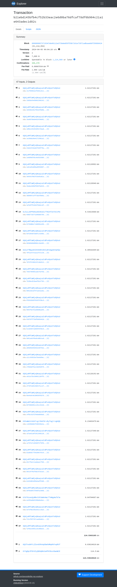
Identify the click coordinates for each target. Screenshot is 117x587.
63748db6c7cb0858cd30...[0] (37, 224)
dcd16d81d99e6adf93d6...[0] (37, 481)
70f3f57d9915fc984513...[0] (37, 262)
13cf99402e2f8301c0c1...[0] (37, 91)
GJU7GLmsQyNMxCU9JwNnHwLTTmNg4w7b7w (41, 497)
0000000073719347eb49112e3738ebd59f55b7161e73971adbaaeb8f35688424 (67, 43)
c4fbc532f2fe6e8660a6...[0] (37, 414)
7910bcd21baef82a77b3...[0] (37, 281)
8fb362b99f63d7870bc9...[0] (37, 300)
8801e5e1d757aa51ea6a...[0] (37, 291)
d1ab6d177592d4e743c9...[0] (37, 452)
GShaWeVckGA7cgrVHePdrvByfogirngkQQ (41, 421)
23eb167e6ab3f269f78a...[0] (37, 148)
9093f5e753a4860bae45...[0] (37, 310)
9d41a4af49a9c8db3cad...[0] (37, 338)
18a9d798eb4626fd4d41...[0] (37, 119)
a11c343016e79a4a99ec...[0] (37, 357)
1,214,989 (58, 59)
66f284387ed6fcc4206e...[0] (37, 234)
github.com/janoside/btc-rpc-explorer (28, 576)
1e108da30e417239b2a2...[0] (37, 138)
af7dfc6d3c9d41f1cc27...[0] (37, 386)
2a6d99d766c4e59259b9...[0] (37, 157)
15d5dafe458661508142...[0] (37, 100)
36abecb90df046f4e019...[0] (37, 186)
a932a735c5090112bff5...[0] (37, 376)
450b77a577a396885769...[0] (37, 215)
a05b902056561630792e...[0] (37, 348)
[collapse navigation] (102, 3)
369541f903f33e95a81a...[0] (37, 176)
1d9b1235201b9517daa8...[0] (37, 129)
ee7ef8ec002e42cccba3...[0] (37, 510)
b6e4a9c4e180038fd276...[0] (37, 395)
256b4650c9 (18, 583)
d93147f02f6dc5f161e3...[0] (37, 472)
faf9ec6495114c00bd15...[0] (37, 529)
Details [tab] (18, 29)
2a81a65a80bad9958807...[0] (37, 167)
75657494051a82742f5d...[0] (37, 272)
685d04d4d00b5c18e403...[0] (37, 243)
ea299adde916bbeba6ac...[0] (37, 500)
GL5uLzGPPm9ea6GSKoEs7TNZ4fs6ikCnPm (41, 212)
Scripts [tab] (28, 29)
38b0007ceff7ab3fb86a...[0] (37, 195)
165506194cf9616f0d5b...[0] (37, 110)
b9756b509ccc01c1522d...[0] (37, 405)
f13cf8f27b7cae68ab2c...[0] (37, 519)
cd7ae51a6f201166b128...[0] (37, 433)
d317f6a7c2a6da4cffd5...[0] (37, 462)
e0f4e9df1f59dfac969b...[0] (37, 491)
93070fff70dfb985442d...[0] (37, 319)
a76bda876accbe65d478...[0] (37, 367)
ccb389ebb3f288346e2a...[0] (37, 424)
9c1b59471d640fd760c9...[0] (37, 329)
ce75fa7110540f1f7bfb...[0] (37, 443)
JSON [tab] (38, 29)
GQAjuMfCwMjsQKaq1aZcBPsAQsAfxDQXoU (41, 88)
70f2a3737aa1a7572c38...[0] (37, 253)
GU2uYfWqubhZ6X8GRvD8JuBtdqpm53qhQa (41, 250)
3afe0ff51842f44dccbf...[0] (37, 205)
